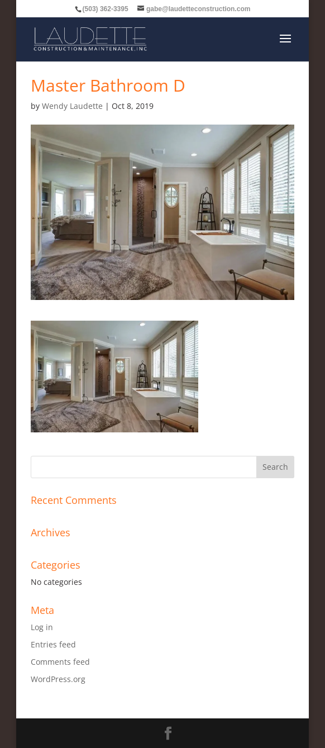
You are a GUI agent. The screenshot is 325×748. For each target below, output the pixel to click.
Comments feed (60, 661)
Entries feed (53, 644)
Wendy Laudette (72, 106)
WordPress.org (58, 679)
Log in (42, 627)
